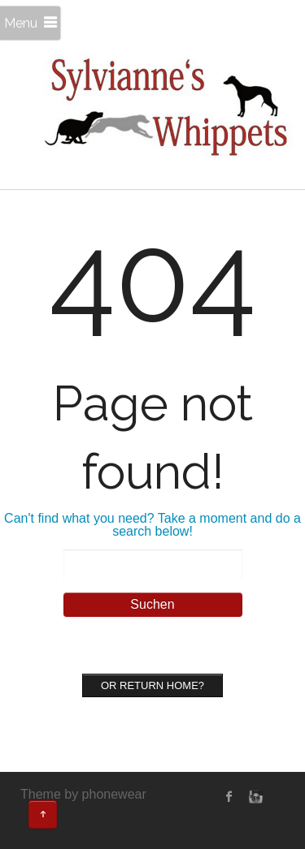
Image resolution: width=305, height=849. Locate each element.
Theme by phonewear (83, 794)
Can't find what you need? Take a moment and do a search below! (152, 524)
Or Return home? (152, 685)
